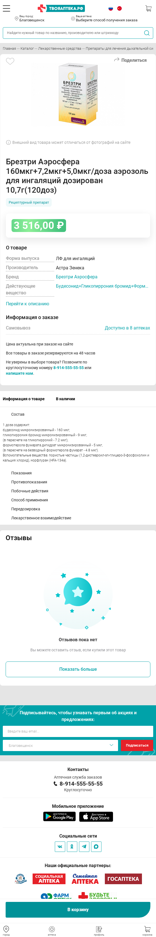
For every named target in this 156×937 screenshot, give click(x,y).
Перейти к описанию (27, 303)
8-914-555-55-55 (68, 367)
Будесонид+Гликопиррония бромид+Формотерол (103, 286)
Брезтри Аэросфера (77, 276)
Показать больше (78, 669)
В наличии (65, 399)
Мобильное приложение (78, 806)
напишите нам (19, 373)
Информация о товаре (24, 399)
